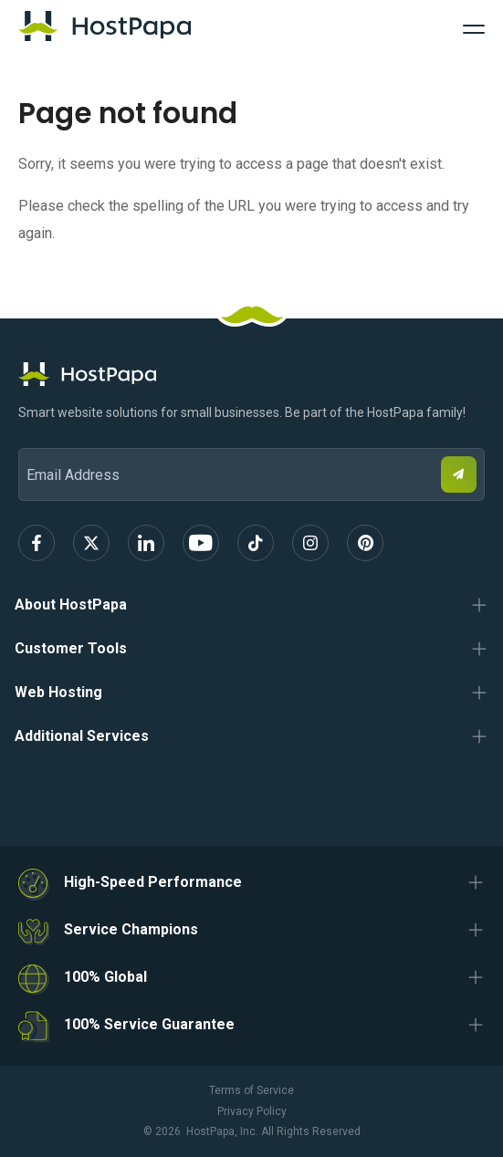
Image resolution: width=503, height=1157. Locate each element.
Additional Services (82, 736)
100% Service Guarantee (149, 1024)
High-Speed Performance (153, 882)
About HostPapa (71, 604)
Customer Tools (71, 648)
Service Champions (131, 929)
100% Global (105, 976)
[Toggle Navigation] (474, 26)
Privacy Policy (252, 1111)
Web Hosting (58, 692)
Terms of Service (251, 1090)
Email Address (26, 435)
